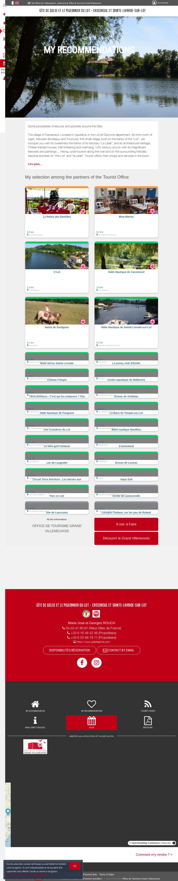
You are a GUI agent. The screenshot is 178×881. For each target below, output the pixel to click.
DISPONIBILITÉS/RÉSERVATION (71, 650)
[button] (59, 213)
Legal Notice (77, 874)
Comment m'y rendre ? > (154, 854)
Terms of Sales (109, 874)
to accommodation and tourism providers (84, 878)
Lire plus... (37, 164)
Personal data (92, 874)
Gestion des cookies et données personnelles (28, 874)
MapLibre (166, 843)
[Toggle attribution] (174, 843)
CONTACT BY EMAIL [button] (120, 650)
